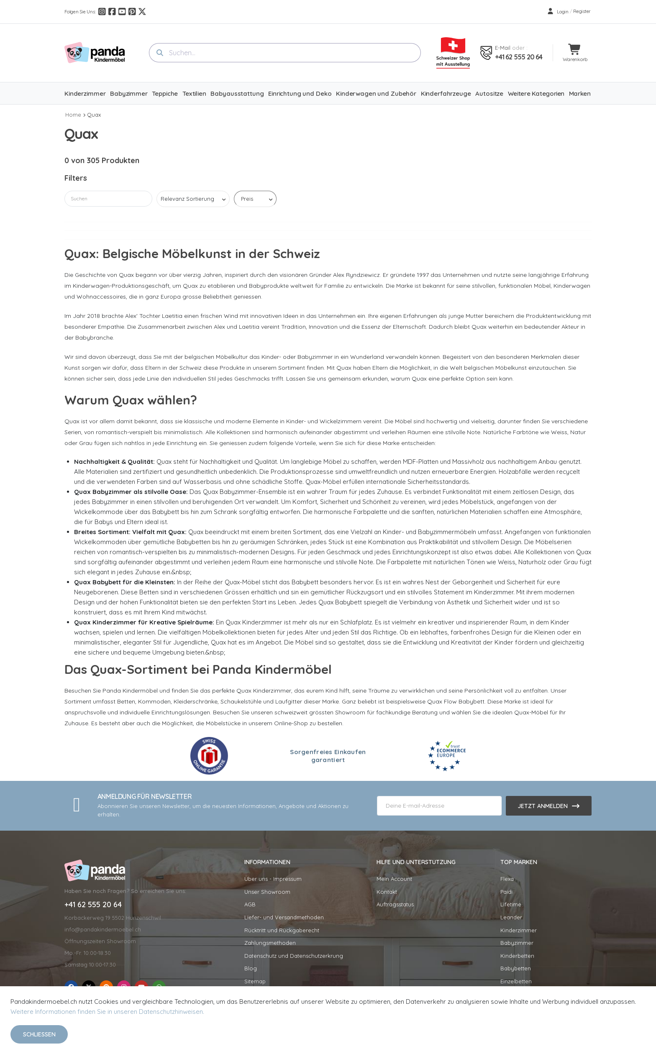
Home (73, 114)
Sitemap (255, 981)
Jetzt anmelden (543, 806)
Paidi (506, 891)
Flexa (507, 878)
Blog (250, 968)
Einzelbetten (516, 981)
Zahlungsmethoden (270, 942)
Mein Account (394, 878)
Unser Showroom (267, 891)
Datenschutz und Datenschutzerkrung (293, 955)
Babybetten (515, 968)
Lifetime (510, 904)
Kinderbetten (517, 955)
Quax (94, 114)
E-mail (502, 47)
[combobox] (285, 52)
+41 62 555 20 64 (518, 57)
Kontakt (387, 891)
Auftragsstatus (395, 904)
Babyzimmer (516, 942)
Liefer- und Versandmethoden (284, 917)
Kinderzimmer (518, 930)
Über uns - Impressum (273, 878)
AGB (250, 904)
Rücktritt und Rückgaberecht (281, 930)
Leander (511, 917)
